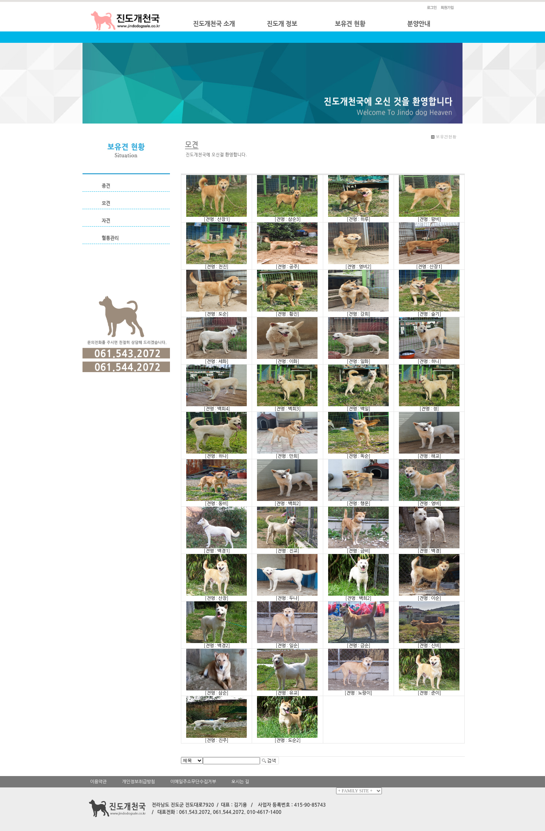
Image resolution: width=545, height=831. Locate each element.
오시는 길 (240, 781)
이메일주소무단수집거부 (193, 781)
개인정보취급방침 (138, 781)
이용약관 (98, 781)
